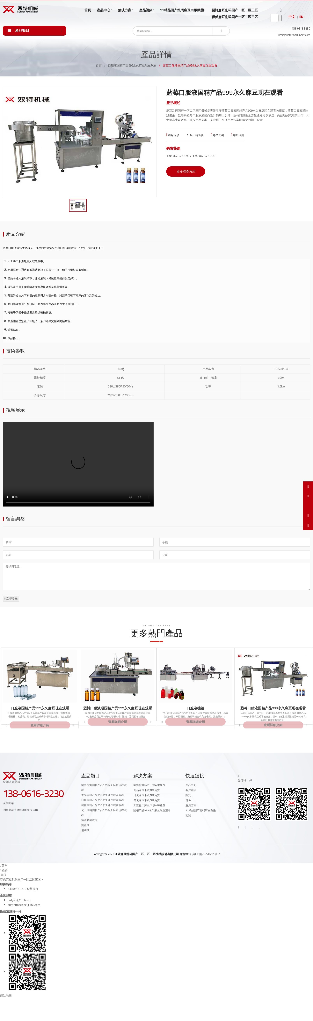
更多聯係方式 (185, 171)
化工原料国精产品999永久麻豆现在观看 (104, 813)
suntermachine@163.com (24, 905)
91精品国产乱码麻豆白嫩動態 (182, 10)
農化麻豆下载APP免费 (146, 800)
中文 (291, 17)
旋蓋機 (85, 825)
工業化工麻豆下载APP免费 (149, 805)
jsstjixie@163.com (19, 900)
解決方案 (124, 10)
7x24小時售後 (195, 135)
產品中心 (103, 10)
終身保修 (172, 135)
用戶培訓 (237, 135)
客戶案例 (191, 790)
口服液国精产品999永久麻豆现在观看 (132, 65)
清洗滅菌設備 (89, 820)
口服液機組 (195, 708)
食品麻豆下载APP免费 (146, 790)
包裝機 (85, 830)
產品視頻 (145, 10)
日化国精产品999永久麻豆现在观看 (102, 800)
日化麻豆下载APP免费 (146, 795)
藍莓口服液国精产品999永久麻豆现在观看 (249, 110)
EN (301, 17)
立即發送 (11, 598)
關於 (188, 795)
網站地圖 (6, 995)
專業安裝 (217, 135)
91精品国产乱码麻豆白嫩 (201, 810)
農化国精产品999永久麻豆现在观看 (102, 805)
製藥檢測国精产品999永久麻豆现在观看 (104, 787)
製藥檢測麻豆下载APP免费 (149, 785)
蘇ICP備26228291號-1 (206, 854)
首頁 (87, 10)
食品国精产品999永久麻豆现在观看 (102, 795)
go (280, 18)
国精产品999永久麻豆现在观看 (152, 810)
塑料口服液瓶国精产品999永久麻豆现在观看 (117, 708)
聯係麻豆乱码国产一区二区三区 (235, 17)
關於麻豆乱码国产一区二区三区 (235, 10)
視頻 (188, 815)
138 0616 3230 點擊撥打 (23, 889)
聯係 (188, 800)
